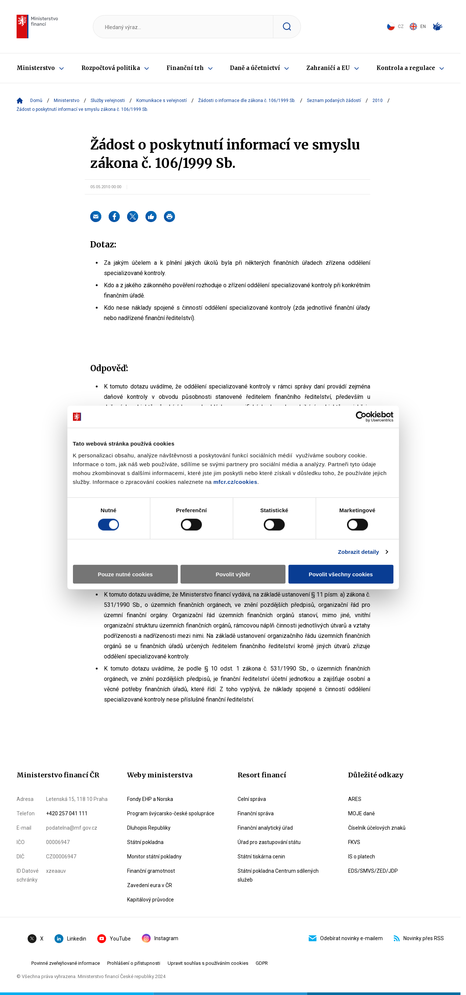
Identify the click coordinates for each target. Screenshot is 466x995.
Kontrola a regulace (405, 67)
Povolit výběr (233, 544)
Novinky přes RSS (419, 938)
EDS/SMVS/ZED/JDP (373, 871)
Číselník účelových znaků (377, 828)
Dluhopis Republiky (149, 828)
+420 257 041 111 (67, 813)
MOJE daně (361, 813)
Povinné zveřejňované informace (65, 963)
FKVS (354, 842)
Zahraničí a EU (328, 67)
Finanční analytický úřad (265, 828)
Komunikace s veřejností (161, 100)
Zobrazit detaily (362, 522)
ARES (354, 799)
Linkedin (70, 938)
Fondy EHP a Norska (150, 799)
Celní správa (252, 799)
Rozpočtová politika (110, 67)
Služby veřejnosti (108, 100)
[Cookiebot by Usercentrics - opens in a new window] (365, 387)
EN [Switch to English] (417, 26)
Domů (36, 100)
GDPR (262, 963)
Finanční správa (256, 813)
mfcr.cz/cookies (178, 452)
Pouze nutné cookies (122, 544)
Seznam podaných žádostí (334, 100)
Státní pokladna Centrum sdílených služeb (278, 875)
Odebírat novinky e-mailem (346, 938)
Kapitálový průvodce (150, 900)
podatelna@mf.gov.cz (71, 828)
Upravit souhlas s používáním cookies (208, 963)
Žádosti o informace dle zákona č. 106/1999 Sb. (246, 100)
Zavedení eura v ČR (149, 885)
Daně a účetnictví (255, 67)
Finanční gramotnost (151, 871)
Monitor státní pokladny (154, 856)
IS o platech (361, 856)
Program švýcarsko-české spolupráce (170, 813)
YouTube (114, 938)
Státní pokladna (145, 842)
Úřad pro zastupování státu (269, 842)
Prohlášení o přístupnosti (133, 963)
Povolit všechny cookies (343, 544)
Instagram (160, 938)
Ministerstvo (36, 67)
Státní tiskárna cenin (261, 856)
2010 (377, 100)
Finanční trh (185, 67)
